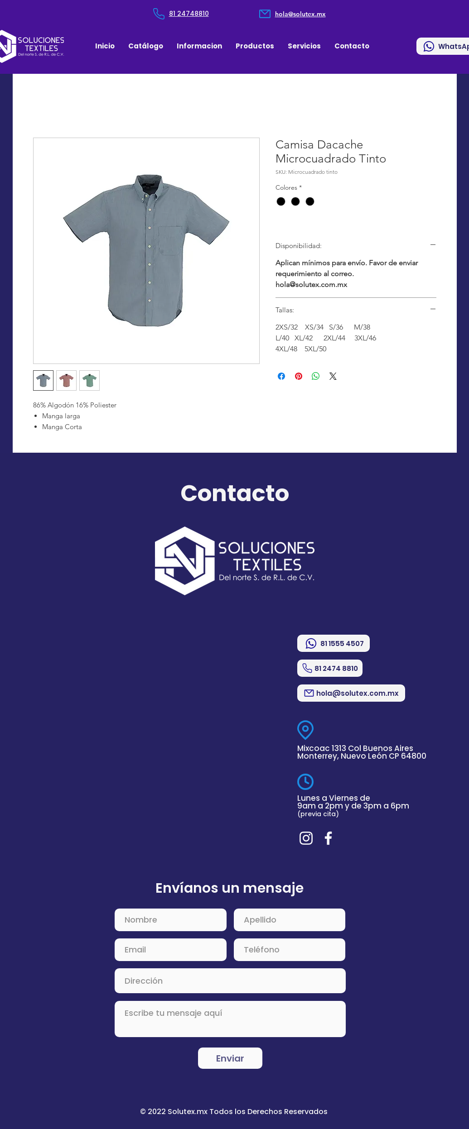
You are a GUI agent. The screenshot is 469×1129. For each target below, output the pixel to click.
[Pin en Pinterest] (298, 376)
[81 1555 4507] (333, 643)
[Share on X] (333, 376)
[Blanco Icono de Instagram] (306, 838)
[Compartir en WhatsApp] (315, 376)
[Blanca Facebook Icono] (328, 838)
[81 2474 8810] (330, 668)
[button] (199, 46)
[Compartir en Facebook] (281, 376)
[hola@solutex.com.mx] (351, 693)
